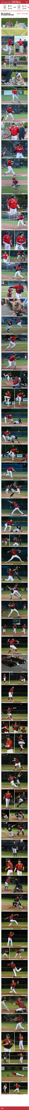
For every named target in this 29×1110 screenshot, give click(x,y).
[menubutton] (27, 2)
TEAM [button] (2, 1108)
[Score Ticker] (14, 7)
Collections (25, 13)
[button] (14, 27)
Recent (19, 13)
